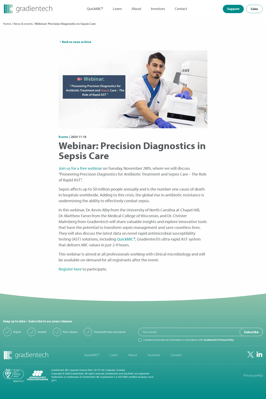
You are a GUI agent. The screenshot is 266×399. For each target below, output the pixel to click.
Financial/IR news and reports (110, 331)
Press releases (70, 331)
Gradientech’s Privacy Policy (219, 339)
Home (7, 24)
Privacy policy (253, 375)
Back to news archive (76, 42)
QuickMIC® (126, 239)
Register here (70, 269)
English (17, 331)
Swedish (42, 331)
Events (63, 137)
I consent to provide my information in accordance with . (188, 339)
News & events (23, 24)
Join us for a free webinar (80, 168)
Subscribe (251, 332)
